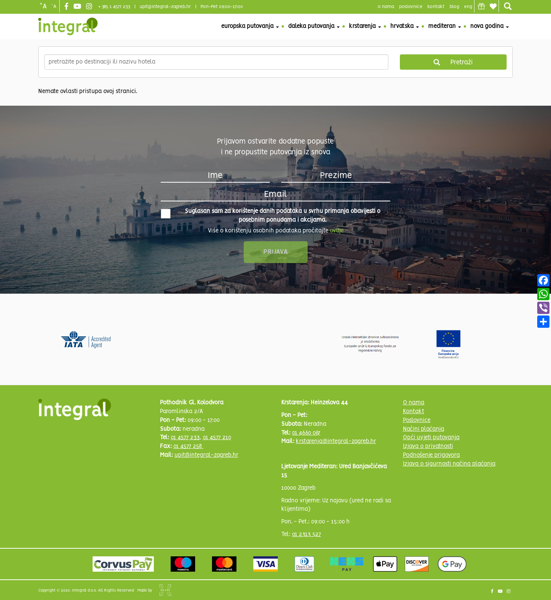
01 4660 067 (306, 433)
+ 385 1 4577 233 (114, 7)
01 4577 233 (185, 437)
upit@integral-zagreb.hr (165, 7)
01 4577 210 (217, 437)
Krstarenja (365, 26)
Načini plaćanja (423, 429)
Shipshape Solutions (165, 590)
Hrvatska (404, 26)
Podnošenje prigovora (431, 455)
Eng (468, 7)
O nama (413, 402)
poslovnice (410, 7)
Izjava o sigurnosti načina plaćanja (449, 464)
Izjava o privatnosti (428, 446)
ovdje (337, 231)
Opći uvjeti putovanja (431, 437)
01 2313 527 (306, 534)
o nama (386, 7)
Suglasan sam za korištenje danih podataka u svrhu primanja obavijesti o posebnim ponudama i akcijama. (270, 216)
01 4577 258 (188, 446)
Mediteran (444, 26)
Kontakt (436, 7)
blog (454, 7)
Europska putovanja (250, 26)
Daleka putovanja (314, 26)
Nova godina (489, 26)
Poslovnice (416, 420)
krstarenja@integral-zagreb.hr (336, 441)
